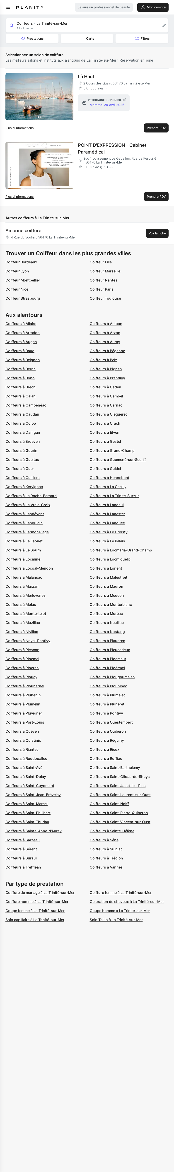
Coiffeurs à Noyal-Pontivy (27, 640)
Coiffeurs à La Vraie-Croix (27, 505)
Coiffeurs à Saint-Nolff (109, 803)
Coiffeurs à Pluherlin (23, 695)
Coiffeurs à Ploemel (22, 659)
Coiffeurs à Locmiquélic (110, 559)
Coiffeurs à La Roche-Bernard (31, 495)
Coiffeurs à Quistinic (23, 740)
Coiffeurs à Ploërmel (107, 668)
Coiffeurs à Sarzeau (22, 840)
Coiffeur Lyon (17, 271)
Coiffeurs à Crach (105, 423)
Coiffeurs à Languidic (24, 523)
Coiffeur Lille (101, 262)
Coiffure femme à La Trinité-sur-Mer (121, 892)
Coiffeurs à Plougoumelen (112, 677)
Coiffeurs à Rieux (104, 749)
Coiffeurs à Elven (104, 432)
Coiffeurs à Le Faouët (24, 541)
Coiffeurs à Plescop (22, 649)
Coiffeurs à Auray (105, 341)
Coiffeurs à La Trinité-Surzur (114, 495)
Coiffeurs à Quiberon (108, 731)
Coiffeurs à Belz (103, 360)
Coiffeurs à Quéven (22, 731)
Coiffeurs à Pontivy (106, 713)
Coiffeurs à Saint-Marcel (26, 803)
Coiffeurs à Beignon (22, 360)
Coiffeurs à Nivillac (21, 631)
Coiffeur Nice (16, 289)
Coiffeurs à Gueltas (22, 459)
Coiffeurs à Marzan (22, 586)
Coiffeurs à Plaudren (107, 640)
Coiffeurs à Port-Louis (24, 722)
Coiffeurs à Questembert (111, 722)
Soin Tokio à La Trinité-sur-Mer (116, 919)
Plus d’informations (19, 128)
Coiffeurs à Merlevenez (25, 595)
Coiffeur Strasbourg (22, 298)
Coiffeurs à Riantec (22, 749)
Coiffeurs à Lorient (106, 568)
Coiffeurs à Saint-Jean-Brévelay (33, 794)
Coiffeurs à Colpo (20, 423)
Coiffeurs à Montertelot (25, 613)
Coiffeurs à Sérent (21, 849)
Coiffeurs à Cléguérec (109, 414)
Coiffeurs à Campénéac (25, 405)
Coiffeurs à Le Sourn (23, 550)
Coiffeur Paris (102, 289)
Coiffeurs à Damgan (22, 432)
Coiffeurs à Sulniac (106, 849)
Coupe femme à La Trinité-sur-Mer (35, 910)
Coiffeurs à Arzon (105, 332)
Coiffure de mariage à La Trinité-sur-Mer (40, 892)
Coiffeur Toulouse (105, 298)
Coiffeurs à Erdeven (22, 441)
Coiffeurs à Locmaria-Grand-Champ (121, 550)
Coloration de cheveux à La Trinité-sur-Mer (127, 901)
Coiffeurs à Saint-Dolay (25, 776)
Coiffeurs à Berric (20, 369)
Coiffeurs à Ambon (106, 323)
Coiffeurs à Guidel (105, 468)
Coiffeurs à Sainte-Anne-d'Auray (33, 831)
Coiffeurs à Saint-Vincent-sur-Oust (120, 822)
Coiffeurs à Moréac (106, 613)
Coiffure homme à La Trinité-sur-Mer (36, 901)
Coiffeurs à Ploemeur (108, 659)
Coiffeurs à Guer (19, 468)
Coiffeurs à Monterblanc (111, 604)
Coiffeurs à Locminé (22, 559)
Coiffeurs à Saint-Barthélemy (115, 767)
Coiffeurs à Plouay (21, 677)
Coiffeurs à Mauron (106, 586)
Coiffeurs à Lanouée (107, 523)
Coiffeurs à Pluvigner (23, 713)
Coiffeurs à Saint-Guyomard (29, 785)
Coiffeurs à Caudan (22, 414)
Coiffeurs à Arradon (22, 332)
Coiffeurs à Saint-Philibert (28, 813)
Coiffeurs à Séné (104, 840)
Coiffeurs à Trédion (106, 858)
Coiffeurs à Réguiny (107, 740)
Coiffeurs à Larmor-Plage (27, 532)
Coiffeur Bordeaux (21, 262)
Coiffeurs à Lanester (107, 514)
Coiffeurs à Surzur (21, 858)
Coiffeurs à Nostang (107, 631)
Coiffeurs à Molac (20, 604)
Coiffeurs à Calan (20, 396)
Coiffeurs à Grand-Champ (112, 450)
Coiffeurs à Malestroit (108, 577)
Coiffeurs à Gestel (105, 441)
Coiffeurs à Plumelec (108, 695)
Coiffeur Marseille (105, 271)
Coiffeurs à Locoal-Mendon (29, 568)
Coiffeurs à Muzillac (22, 622)
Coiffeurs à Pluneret (107, 704)
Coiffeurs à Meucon (107, 595)
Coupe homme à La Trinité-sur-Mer (120, 910)
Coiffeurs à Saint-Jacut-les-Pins (118, 785)
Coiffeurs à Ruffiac (106, 758)
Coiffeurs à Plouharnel (24, 686)
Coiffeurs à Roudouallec (26, 758)
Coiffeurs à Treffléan (23, 867)
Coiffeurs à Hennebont (109, 477)
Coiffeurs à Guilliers (22, 477)
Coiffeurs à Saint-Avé (23, 767)
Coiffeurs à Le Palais (107, 541)
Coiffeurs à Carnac (106, 405)
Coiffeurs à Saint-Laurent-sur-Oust (120, 794)
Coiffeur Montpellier (22, 280)
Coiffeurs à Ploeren (22, 668)
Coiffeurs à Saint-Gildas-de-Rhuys (120, 776)
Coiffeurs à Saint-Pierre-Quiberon (119, 813)
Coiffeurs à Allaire (20, 323)
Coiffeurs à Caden (105, 387)
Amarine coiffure (23, 230)
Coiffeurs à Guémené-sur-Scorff (118, 459)
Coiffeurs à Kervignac (24, 486)
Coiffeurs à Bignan (106, 369)
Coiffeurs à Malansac (23, 577)
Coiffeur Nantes (103, 280)
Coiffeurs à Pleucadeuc (110, 649)
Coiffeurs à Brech (20, 387)
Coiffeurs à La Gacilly (108, 486)
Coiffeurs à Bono (20, 378)
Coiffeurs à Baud (19, 351)
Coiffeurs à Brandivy (107, 378)
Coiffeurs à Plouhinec (108, 686)
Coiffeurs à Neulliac (107, 622)
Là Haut (86, 76)
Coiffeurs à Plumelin (22, 704)
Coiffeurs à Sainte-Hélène (112, 831)
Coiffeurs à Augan (21, 341)
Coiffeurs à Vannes (106, 867)
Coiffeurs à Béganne (107, 351)
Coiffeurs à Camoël (106, 396)
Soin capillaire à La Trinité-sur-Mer (34, 919)
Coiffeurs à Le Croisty (109, 532)
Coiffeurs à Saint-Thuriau (27, 822)
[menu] (8, 7)
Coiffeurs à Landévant (24, 514)
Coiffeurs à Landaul (107, 505)
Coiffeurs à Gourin (21, 450)
